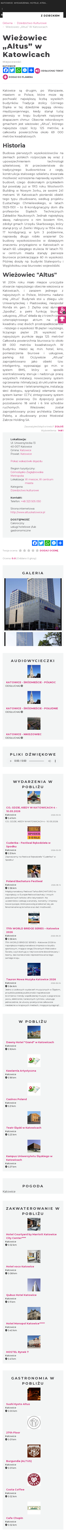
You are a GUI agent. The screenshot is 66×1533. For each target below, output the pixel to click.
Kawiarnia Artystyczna (21, 1070)
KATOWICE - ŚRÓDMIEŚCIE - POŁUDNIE (32, 708)
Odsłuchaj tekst (49, 71)
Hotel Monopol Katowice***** (25, 1323)
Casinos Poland (16, 1099)
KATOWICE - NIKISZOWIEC (24, 734)
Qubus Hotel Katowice (21, 1295)
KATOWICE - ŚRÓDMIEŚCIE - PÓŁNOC (31, 682)
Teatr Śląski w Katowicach (23, 1127)
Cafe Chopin (14, 1518)
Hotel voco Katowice (20, 1266)
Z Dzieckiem (50, 15)
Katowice (9, 1191)
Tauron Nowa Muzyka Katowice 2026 (31, 979)
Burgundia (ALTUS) (19, 1461)
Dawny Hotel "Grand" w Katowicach (30, 1042)
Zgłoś (59, 426)
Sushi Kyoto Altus (18, 1404)
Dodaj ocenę (49, 550)
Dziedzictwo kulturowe (25, 490)
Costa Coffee (15, 1489)
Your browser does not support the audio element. (33, 761)
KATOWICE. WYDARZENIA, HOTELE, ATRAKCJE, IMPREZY (24, 3)
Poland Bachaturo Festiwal (24, 881)
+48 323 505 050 (31, 501)
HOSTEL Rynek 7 (17, 1352)
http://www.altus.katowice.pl (28, 512)
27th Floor (13, 1432)
